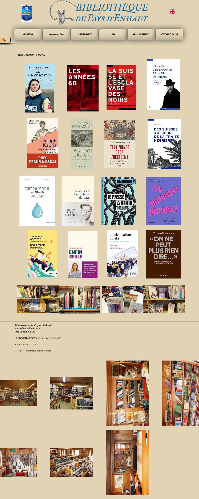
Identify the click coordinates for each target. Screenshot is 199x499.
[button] (113, 34)
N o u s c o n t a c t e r (25, 344)
